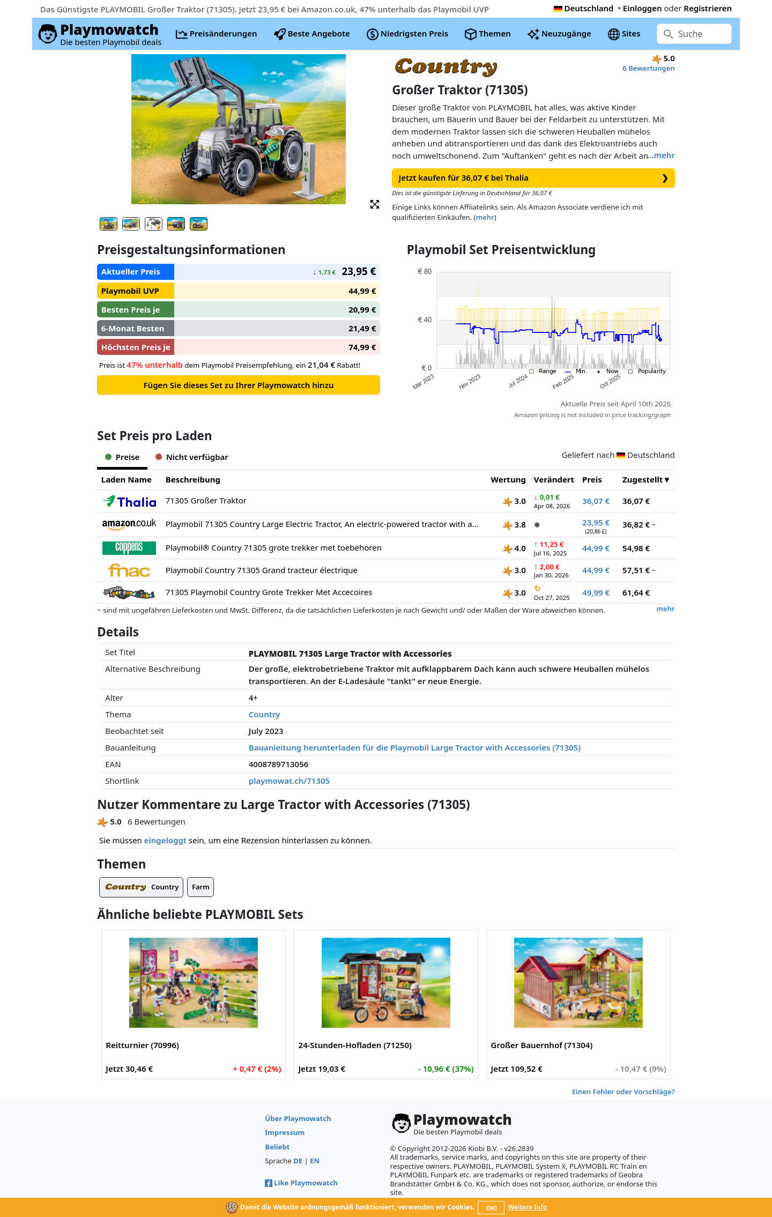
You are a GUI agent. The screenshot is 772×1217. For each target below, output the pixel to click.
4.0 (514, 548)
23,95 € (596, 522)
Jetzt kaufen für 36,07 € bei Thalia (534, 178)
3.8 (514, 524)
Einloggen (642, 8)
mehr (664, 155)
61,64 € (636, 592)
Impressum (285, 1132)
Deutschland (584, 8)
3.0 (514, 500)
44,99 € (596, 548)
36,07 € (596, 500)
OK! (491, 1208)
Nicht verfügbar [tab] (191, 456)
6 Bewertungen (648, 68)
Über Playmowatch (298, 1118)
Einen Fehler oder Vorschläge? (623, 1091)
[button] (374, 203)
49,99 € (596, 592)
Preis (592, 479)
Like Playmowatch (301, 1183)
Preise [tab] (122, 456)
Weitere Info (527, 1207)
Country (264, 714)
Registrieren (708, 8)
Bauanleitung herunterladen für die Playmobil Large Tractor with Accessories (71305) (415, 747)
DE (297, 1161)
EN (315, 1161)
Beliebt (277, 1147)
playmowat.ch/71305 (289, 780)
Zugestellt (642, 479)
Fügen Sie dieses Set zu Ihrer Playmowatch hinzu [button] (239, 385)
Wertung (508, 479)
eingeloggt (165, 840)
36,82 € (636, 524)
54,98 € (636, 548)
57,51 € (636, 570)
